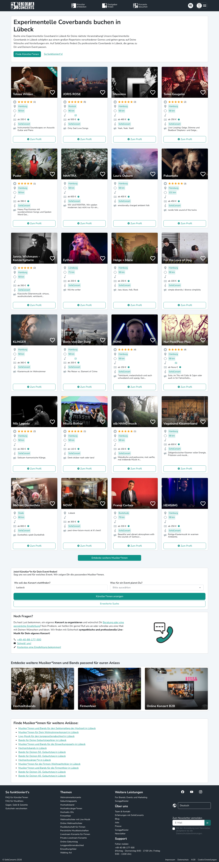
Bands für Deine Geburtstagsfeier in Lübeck (42, 740)
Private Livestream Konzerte (73, 837)
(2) (75, 115)
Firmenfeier (65, 815)
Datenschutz (183, 859)
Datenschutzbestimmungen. (189, 833)
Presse (118, 826)
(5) (176, 362)
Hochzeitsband (67, 804)
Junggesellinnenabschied (72, 845)
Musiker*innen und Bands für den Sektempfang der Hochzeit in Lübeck (57, 728)
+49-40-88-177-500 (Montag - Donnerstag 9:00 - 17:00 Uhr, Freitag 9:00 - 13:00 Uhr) (137, 850)
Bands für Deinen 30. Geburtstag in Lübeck (42, 772)
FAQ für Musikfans (14, 801)
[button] (202, 5)
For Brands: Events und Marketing (131, 797)
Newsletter (120, 833)
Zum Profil (36, 139)
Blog (117, 818)
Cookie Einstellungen (207, 859)
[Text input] (188, 823)
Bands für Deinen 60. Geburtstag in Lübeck (42, 756)
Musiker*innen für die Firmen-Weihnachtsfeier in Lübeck (49, 764)
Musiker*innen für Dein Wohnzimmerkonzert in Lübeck (48, 732)
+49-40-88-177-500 (29, 639)
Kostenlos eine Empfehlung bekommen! (39, 647)
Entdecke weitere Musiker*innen (110, 558)
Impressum (170, 859)
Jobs (117, 822)
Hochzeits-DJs (67, 812)
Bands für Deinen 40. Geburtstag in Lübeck (42, 776)
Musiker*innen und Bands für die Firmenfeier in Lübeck (48, 768)
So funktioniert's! (53, 54)
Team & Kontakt (122, 811)
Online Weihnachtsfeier (71, 823)
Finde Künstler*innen (27, 54)
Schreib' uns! (24, 643)
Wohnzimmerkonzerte (70, 797)
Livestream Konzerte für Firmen (75, 834)
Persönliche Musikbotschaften (74, 830)
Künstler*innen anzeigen (109, 596)
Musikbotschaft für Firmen (72, 826)
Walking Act (66, 852)
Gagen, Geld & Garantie (16, 804)
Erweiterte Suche (109, 603)
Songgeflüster (122, 801)
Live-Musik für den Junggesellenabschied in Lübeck (46, 736)
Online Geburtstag (69, 841)
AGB (193, 859)
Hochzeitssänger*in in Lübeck (34, 760)
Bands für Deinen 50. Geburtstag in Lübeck (42, 752)
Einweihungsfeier (68, 849)
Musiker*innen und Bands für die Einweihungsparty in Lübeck (51, 744)
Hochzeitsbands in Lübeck (32, 748)
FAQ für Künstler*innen (16, 797)
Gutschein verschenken (16, 808)
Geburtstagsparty (68, 801)
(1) (75, 358)
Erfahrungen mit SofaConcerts (129, 815)
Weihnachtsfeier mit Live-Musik (75, 819)
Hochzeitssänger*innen (71, 808)
